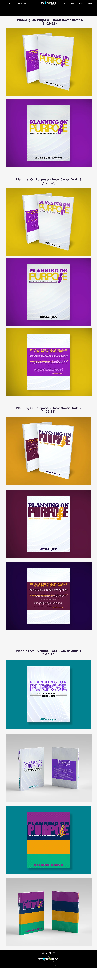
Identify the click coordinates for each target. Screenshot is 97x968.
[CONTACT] (10, 4)
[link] (93, 3)
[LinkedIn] (22, 4)
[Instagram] (19, 4)
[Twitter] (25, 4)
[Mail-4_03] (54, 953)
